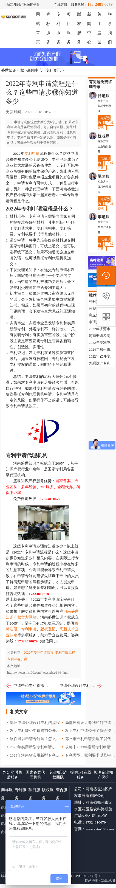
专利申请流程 (65, 652)
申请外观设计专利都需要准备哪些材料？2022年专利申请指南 (81, 686)
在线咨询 (106, 125)
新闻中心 (35, 70)
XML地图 (108, 881)
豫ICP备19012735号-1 (85, 876)
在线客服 (60, 5)
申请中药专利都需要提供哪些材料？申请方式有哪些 (27, 686)
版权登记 (48, 629)
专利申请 (32, 153)
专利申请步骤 (17, 659)
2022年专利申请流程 (38, 652)
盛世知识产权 (12, 70)
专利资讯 (53, 70)
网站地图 (91, 881)
